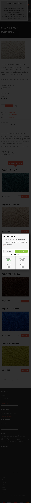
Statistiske (22, 266)
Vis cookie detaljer (15, 254)
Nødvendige (8, 259)
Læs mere (5, 245)
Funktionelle (8, 266)
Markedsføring (22, 259)
